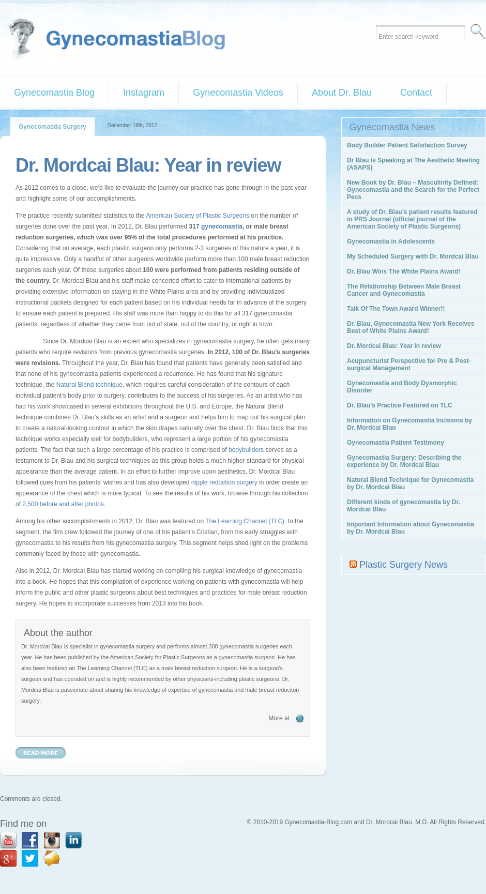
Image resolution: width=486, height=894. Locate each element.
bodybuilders (246, 449)
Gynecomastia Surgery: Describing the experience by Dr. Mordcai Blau (404, 461)
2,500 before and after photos (62, 504)
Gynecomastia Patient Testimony (395, 442)
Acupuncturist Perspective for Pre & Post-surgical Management (408, 364)
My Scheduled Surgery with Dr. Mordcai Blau (413, 256)
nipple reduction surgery (224, 482)
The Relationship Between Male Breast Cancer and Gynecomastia (404, 290)
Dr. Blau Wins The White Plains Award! (404, 271)
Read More (41, 753)
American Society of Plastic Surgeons (197, 215)
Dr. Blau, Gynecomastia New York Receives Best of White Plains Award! (410, 327)
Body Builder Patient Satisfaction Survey (407, 145)
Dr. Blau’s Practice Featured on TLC (399, 405)
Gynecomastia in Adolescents (391, 241)
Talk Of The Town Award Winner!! (396, 308)
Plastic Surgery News (403, 564)
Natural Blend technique (89, 384)
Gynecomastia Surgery (52, 126)
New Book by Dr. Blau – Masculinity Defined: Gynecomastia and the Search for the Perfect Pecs (413, 190)
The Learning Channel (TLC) (244, 521)
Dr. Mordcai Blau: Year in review (148, 165)
